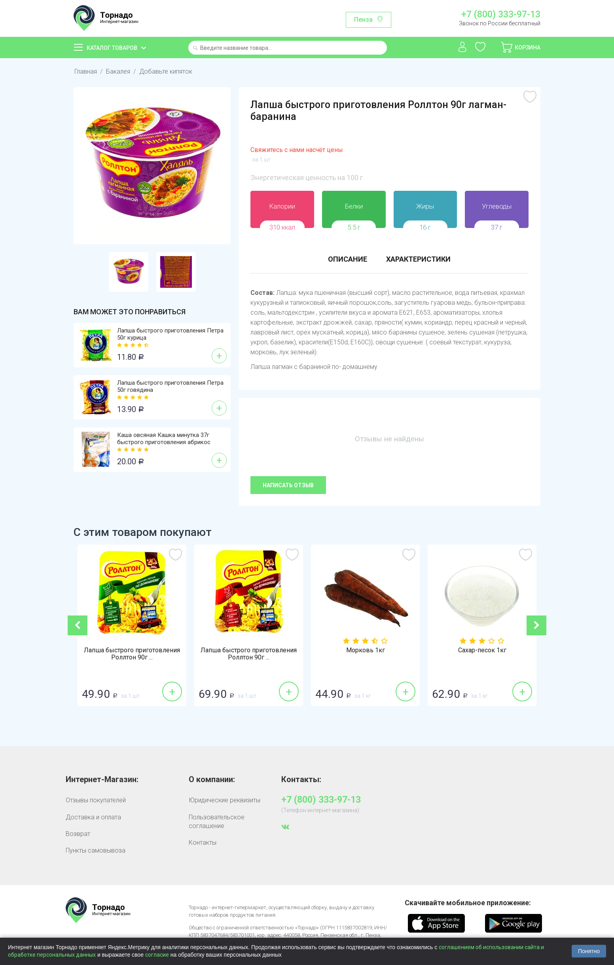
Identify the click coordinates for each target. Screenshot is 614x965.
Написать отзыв (288, 485)
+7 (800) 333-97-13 (500, 15)
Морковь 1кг (365, 650)
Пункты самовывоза (95, 850)
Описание (347, 259)
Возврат (78, 834)
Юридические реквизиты (224, 800)
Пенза (363, 19)
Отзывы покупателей (96, 800)
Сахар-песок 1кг (482, 650)
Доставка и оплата (93, 817)
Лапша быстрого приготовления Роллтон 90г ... (132, 654)
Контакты (202, 842)
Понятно (589, 951)
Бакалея (118, 71)
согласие (157, 955)
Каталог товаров (112, 48)
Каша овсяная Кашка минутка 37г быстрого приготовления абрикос (163, 438)
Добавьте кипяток (165, 71)
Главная (85, 71)
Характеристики (418, 259)
